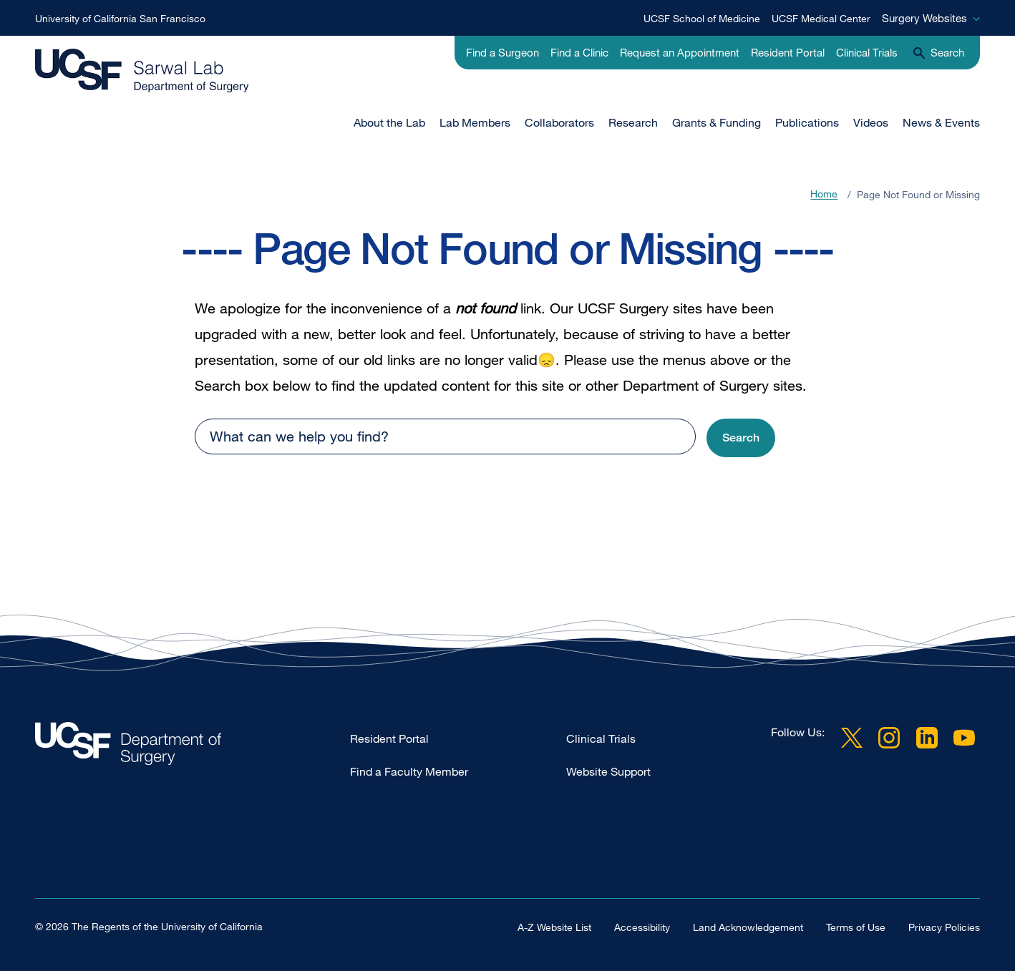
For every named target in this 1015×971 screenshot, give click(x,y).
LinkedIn (927, 737)
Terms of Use (855, 926)
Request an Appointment (679, 52)
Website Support (608, 771)
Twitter (852, 737)
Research (633, 122)
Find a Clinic (579, 52)
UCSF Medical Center (821, 18)
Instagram (889, 737)
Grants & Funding (716, 122)
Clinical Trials (867, 52)
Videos (870, 122)
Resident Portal (788, 52)
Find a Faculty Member (409, 771)
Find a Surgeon (502, 52)
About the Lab (389, 122)
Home (823, 194)
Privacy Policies (944, 926)
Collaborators (559, 122)
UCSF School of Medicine (702, 18)
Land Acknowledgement (748, 926)
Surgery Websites (924, 17)
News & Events (941, 122)
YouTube (964, 737)
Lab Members (474, 122)
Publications (807, 122)
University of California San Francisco (120, 18)
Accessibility (642, 926)
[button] (740, 438)
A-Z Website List (554, 926)
